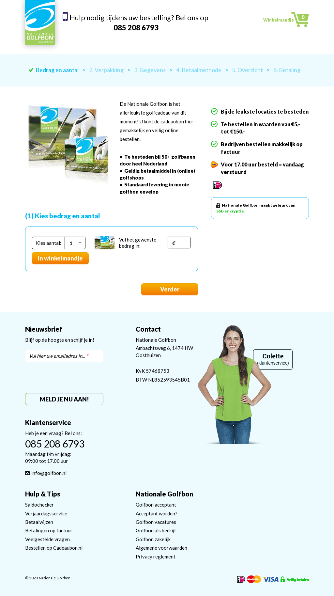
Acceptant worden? (156, 513)
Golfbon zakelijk (153, 539)
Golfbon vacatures (156, 522)
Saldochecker (39, 505)
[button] (74, 243)
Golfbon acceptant (156, 505)
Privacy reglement (155, 556)
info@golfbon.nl (49, 473)
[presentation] (74, 377)
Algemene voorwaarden (161, 548)
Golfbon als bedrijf (156, 530)
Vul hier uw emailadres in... (58, 356)
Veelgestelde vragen (47, 539)
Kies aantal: (48, 243)
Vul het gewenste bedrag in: (137, 243)
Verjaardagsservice (46, 513)
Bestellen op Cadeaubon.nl (54, 548)
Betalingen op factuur (48, 530)
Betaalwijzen (39, 522)
